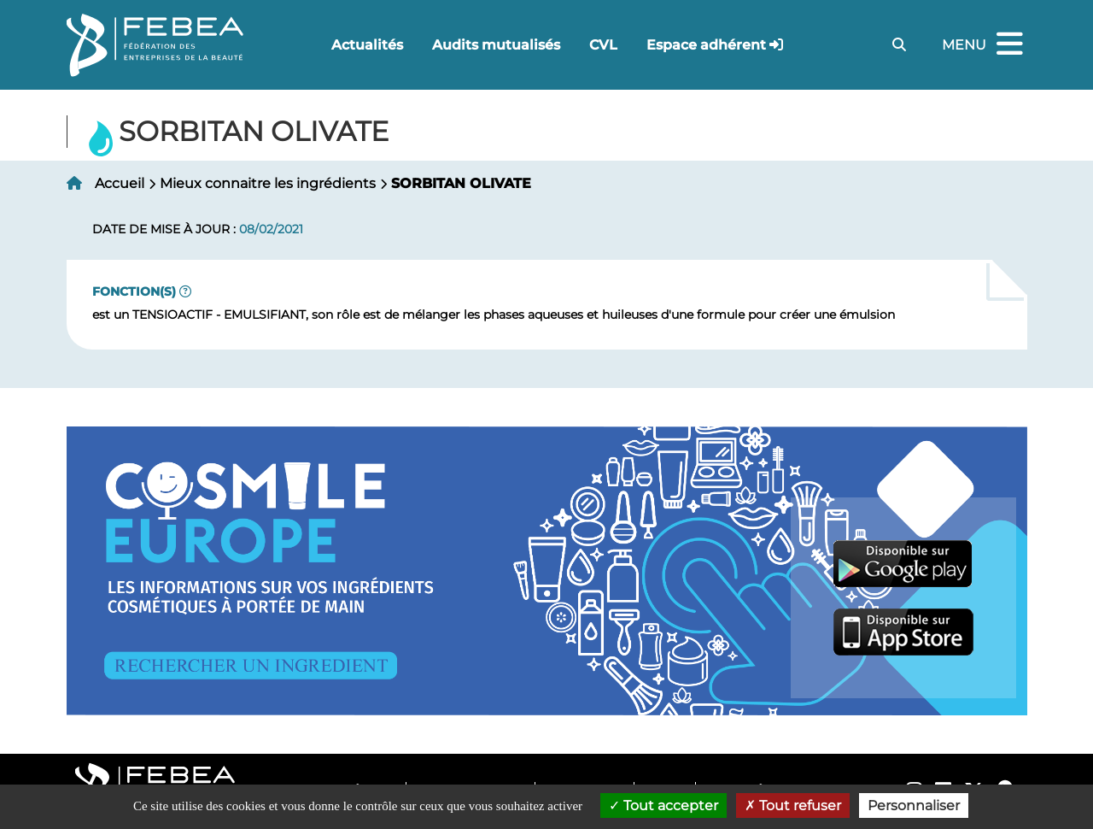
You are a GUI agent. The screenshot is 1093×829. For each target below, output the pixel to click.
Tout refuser (793, 805)
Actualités (367, 45)
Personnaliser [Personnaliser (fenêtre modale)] (914, 805)
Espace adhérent (706, 45)
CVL (603, 45)
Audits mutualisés (496, 45)
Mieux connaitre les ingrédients (268, 183)
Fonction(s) (134, 291)
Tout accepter (663, 805)
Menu (984, 45)
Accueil (119, 183)
